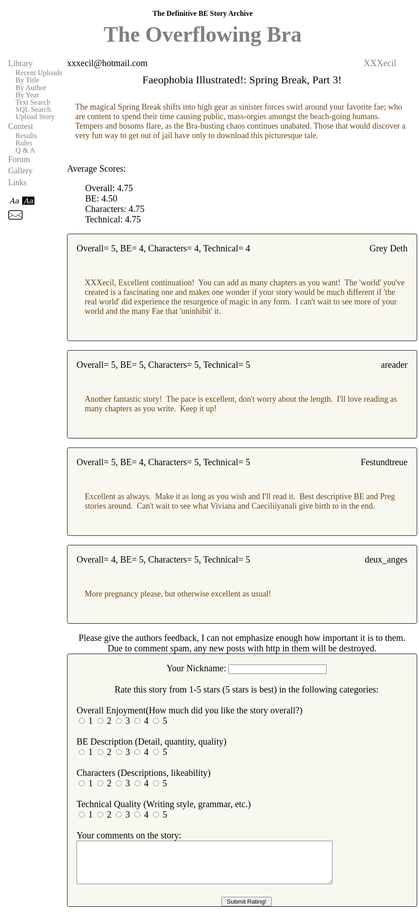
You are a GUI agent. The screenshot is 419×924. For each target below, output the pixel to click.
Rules (23, 143)
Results (26, 136)
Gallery (20, 170)
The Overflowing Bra (203, 34)
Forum (19, 159)
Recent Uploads (38, 73)
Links (17, 182)
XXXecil (380, 63)
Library (20, 63)
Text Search (32, 102)
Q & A (25, 150)
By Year (27, 95)
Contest (20, 126)
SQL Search (33, 110)
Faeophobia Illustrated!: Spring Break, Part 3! (242, 80)
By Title (27, 80)
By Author (30, 88)
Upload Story (35, 117)
